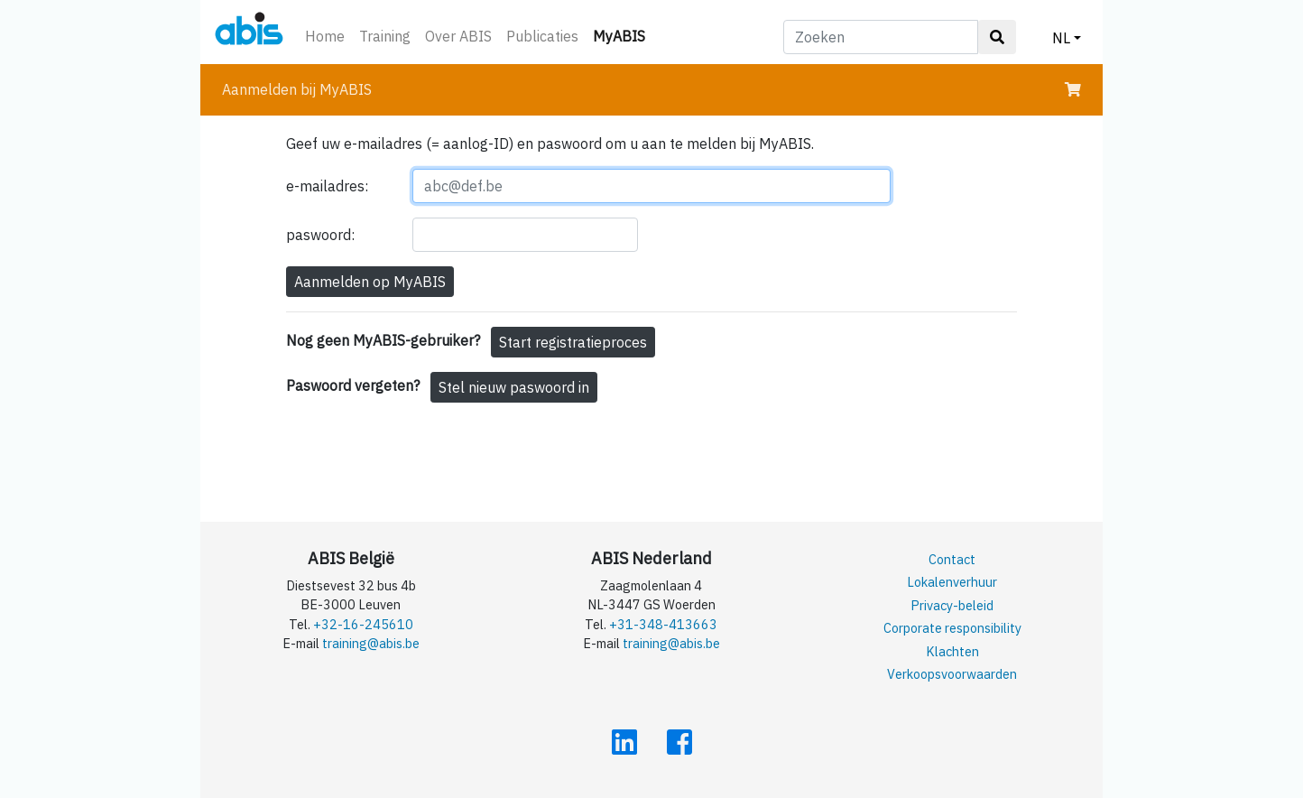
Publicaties (542, 36)
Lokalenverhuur (952, 581)
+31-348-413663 (663, 624)
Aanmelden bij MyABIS (297, 89)
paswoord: (320, 235)
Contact (952, 559)
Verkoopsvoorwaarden (952, 673)
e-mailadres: (327, 186)
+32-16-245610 (363, 624)
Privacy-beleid (951, 605)
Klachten (952, 651)
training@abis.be (371, 643)
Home (325, 36)
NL (1061, 38)
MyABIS (622, 34)
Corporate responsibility (952, 627)
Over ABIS (458, 36)
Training (385, 36)
